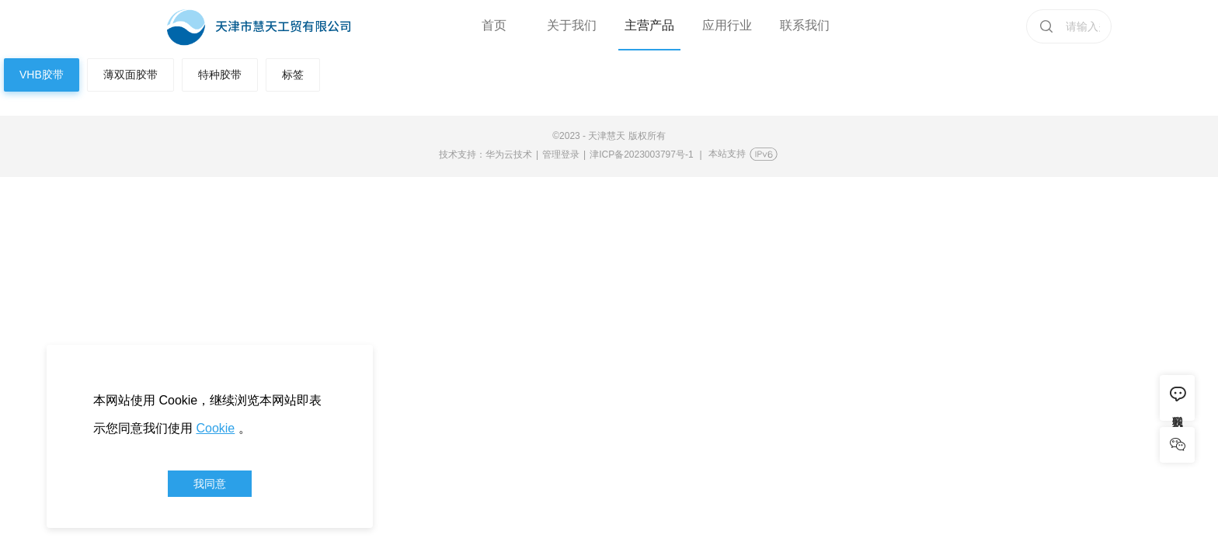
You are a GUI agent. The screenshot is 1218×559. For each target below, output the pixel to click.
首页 (494, 25)
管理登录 (560, 154)
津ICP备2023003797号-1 (641, 154)
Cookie (215, 428)
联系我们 (805, 25)
